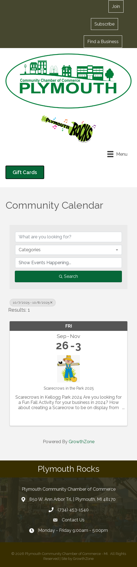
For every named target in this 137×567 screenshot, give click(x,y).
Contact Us (73, 520)
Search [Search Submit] (68, 276)
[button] (104, 24)
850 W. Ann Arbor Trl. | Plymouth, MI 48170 (72, 499)
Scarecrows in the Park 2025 (69, 388)
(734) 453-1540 (73, 509)
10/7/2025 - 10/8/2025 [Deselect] (32, 303)
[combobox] (68, 250)
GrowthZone (81, 441)
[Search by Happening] (68, 263)
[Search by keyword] (68, 237)
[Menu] (117, 154)
